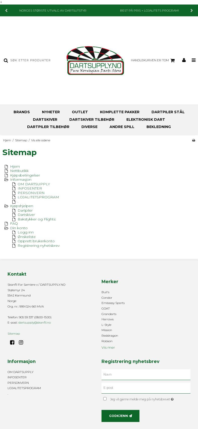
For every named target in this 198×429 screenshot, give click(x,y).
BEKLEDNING (158, 127)
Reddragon (110, 335)
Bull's (105, 292)
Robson (107, 341)
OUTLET (80, 112)
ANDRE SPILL (122, 127)
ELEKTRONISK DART (145, 119)
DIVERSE (89, 127)
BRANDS (22, 112)
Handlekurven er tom (153, 60)
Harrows (108, 319)
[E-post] (146, 388)
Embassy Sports (113, 303)
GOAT (106, 308)
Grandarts (109, 314)
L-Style (106, 325)
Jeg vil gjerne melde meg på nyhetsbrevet (150, 398)
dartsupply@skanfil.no (34, 322)
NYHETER (51, 112)
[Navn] (146, 374)
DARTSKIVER (45, 119)
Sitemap (14, 333)
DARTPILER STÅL (168, 112)
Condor (107, 297)
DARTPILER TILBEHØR (48, 127)
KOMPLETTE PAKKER (119, 112)
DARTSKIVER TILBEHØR (91, 119)
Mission (107, 330)
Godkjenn (118, 416)
